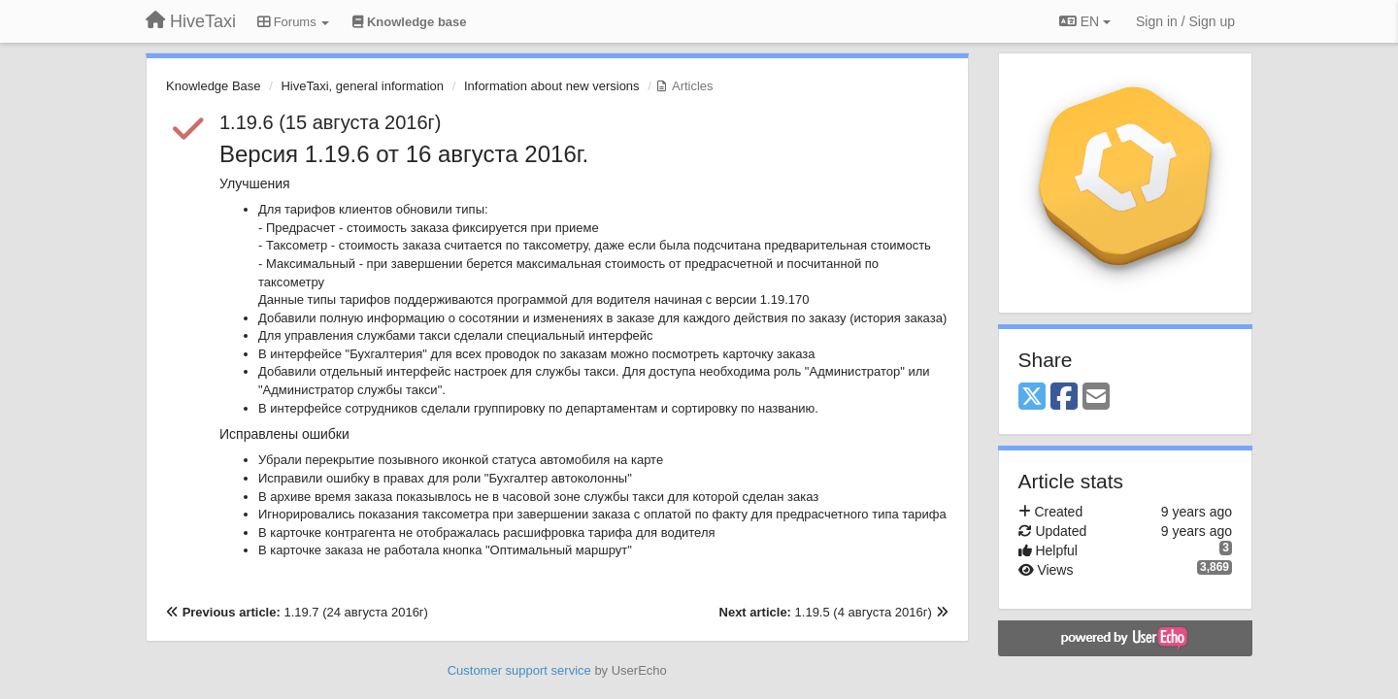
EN (1085, 21)
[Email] (1096, 398)
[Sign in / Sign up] (1185, 21)
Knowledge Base (213, 86)
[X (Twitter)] (1032, 398)
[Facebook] (1064, 398)
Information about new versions (552, 86)
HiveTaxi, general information (362, 86)
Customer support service (519, 670)
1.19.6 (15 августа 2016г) (330, 122)
